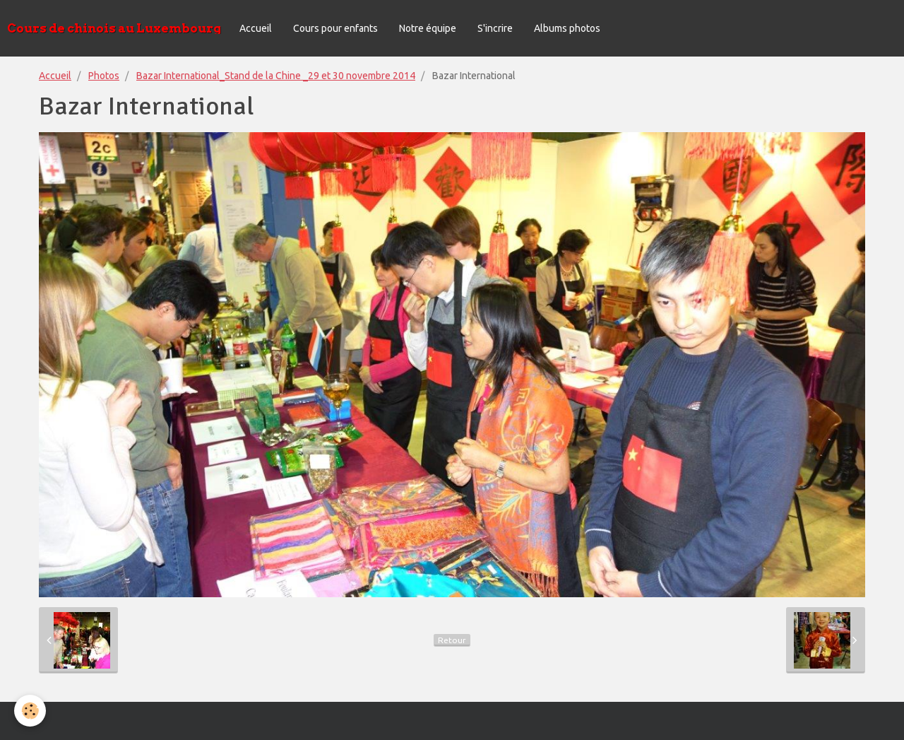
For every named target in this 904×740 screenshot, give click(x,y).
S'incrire (495, 28)
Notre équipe (427, 28)
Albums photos (567, 28)
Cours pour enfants (335, 28)
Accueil (255, 28)
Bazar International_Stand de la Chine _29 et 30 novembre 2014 (275, 75)
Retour (452, 640)
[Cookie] (30, 711)
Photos (103, 75)
